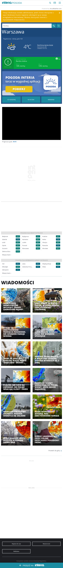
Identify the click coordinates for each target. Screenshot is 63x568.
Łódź (3, 242)
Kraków (44, 236)
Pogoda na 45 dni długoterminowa (31, 99)
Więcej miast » (6, 255)
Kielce (44, 239)
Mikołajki (5, 267)
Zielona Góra (6, 251)
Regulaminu (42, 561)
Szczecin (4, 248)
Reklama (16, 551)
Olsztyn (44, 242)
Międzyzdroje (46, 264)
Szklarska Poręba (27, 267)
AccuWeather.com (55, 9)
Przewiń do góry (54, 451)
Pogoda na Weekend (51, 99)
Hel (3, 264)
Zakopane (5, 270)
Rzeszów (45, 245)
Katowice (25, 239)
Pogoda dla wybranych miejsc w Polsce (31, 260)
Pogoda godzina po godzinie (11, 99)
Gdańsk (4, 239)
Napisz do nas (16, 544)
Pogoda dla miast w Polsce (31, 233)
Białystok (5, 236)
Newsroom (46, 544)
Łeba (23, 264)
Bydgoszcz (25, 236)
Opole (4, 245)
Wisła (44, 267)
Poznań (24, 245)
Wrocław (45, 248)
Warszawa (25, 248)
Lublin (24, 242)
